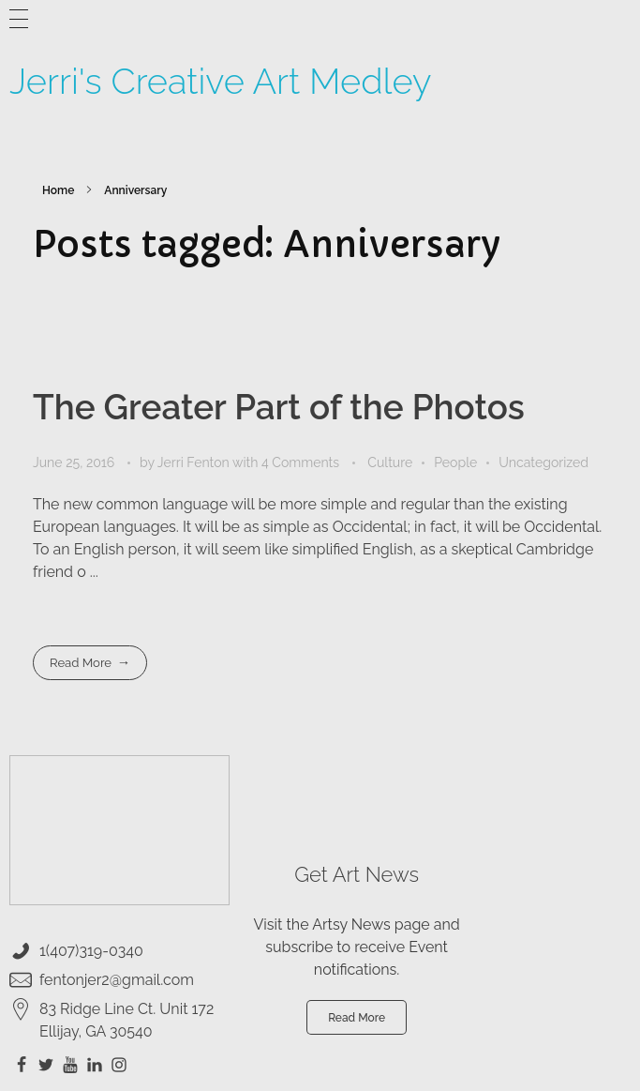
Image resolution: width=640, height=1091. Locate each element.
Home (58, 190)
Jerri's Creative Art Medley (220, 81)
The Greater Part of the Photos (279, 407)
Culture (389, 462)
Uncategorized (543, 462)
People (455, 462)
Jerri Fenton (194, 462)
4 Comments (300, 462)
